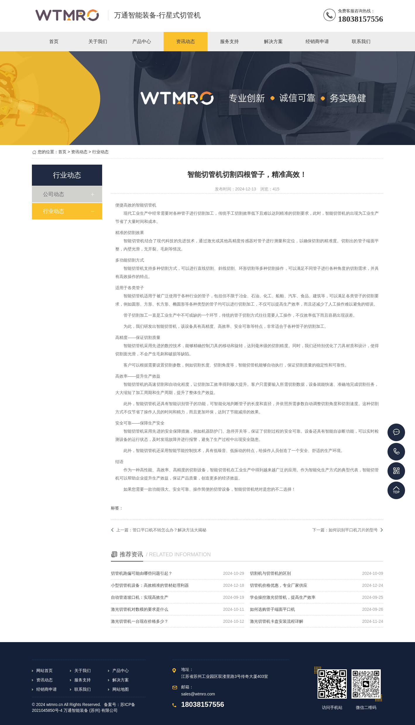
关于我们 (82, 670)
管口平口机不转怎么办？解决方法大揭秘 (169, 530)
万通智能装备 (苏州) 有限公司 (91, 710)
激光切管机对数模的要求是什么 (139, 609)
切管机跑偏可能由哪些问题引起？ (141, 573)
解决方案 (120, 680)
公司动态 (54, 194)
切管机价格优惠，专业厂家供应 (278, 585)
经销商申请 (46, 689)
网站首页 (44, 670)
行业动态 (100, 151)
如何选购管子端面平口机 (272, 609)
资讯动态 (79, 151)
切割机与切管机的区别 (270, 573)
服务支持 (82, 680)
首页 (62, 151)
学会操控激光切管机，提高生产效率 (282, 597)
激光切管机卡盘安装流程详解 (276, 621)
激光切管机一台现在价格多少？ (139, 621)
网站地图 (120, 689)
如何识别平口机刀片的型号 (353, 530)
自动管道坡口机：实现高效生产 (139, 597)
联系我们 (82, 689)
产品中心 (120, 670)
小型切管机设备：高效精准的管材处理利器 (150, 585)
